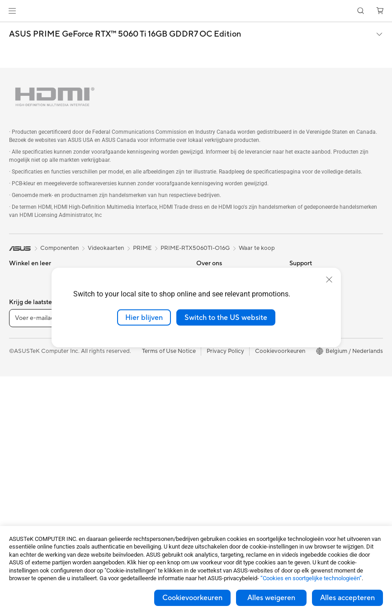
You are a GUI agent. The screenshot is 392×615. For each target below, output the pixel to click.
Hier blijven (144, 317)
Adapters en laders (126, 481)
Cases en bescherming (131, 467)
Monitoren (23, 468)
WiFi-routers (118, 372)
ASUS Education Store (319, 372)
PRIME (142, 248)
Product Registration (224, 413)
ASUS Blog (304, 399)
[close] (329, 279)
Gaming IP (114, 522)
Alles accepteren (347, 597)
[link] (196, 11)
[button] (12, 11)
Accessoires (25, 386)
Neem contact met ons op (230, 386)
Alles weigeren (271, 597)
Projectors (23, 481)
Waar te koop (257, 248)
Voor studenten (29, 331)
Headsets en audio (125, 440)
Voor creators (27, 318)
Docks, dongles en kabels (134, 494)
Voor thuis (23, 291)
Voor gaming (26, 345)
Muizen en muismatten (130, 427)
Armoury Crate (309, 413)
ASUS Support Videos (225, 399)
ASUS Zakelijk (308, 358)
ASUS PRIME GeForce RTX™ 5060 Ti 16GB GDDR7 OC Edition (125, 34)
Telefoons (21, 372)
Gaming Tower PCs (34, 441)
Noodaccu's (117, 508)
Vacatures (209, 358)
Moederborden (29, 509)
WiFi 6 (109, 358)
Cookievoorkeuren (192, 597)
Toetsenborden (121, 413)
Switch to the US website (225, 317)
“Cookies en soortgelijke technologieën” (311, 578)
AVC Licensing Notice (318, 386)
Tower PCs (23, 427)
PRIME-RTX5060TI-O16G (195, 248)
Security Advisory (220, 426)
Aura (295, 426)
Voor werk (23, 304)
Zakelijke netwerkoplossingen (140, 386)
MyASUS (208, 440)
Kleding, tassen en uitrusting (138, 454)
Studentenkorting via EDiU (325, 440)
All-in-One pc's (28, 414)
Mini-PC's (22, 454)
